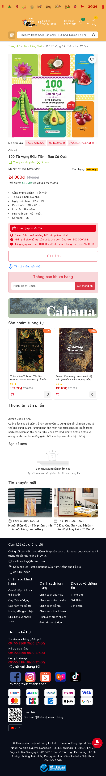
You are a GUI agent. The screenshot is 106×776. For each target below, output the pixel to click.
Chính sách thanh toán (53, 611)
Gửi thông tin (85, 286)
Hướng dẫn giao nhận (20, 611)
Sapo (89, 743)
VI (14, 728)
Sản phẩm (77, 606)
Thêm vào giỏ (12, 394)
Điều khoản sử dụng (51, 622)
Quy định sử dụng (18, 600)
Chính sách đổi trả (50, 606)
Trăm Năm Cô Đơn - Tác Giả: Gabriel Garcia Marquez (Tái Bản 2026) (28, 378)
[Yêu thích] (92, 60)
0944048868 (22, 572)
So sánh (43, 162)
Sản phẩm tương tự (26, 323)
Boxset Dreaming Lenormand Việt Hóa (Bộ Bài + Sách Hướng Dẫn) (75, 378)
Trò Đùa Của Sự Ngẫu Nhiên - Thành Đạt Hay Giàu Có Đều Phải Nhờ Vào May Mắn (76, 527)
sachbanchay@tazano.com (29, 561)
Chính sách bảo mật (51, 595)
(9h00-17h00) (26, 644)
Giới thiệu (76, 600)
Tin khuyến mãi (22, 482)
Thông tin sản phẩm (21, 162)
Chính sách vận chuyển (53, 600)
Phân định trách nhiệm (53, 617)
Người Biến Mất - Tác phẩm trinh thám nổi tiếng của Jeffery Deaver (30, 527)
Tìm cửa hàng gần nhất (24, 266)
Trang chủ (14, 46)
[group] (53, 95)
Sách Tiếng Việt (32, 46)
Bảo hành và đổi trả (19, 606)
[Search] (57, 34)
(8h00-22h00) (26, 662)
